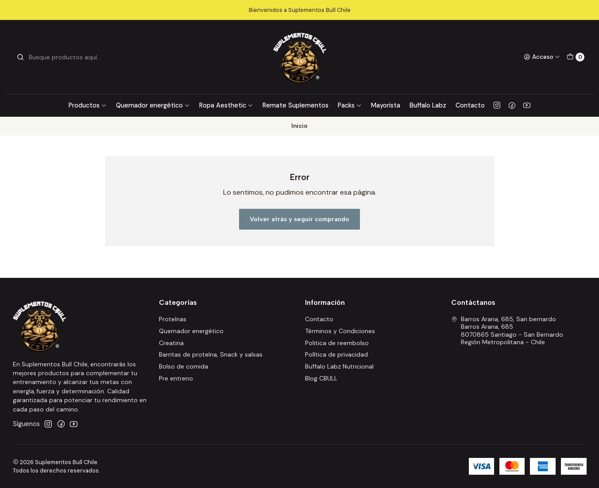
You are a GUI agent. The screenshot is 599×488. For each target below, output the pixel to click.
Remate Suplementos (295, 105)
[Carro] (575, 57)
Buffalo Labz (428, 105)
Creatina (171, 343)
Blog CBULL (321, 378)
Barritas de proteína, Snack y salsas (211, 354)
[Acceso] (542, 57)
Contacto (470, 105)
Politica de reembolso (337, 343)
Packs (350, 105)
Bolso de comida (183, 366)
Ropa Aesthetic (226, 105)
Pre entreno (176, 378)
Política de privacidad (336, 354)
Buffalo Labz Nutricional (339, 366)
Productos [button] (88, 105)
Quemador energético (153, 105)
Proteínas (172, 319)
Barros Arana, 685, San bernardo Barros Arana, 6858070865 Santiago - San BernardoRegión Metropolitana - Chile (507, 330)
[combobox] (61, 57)
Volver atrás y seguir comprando (299, 219)
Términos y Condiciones (340, 331)
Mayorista (385, 105)
